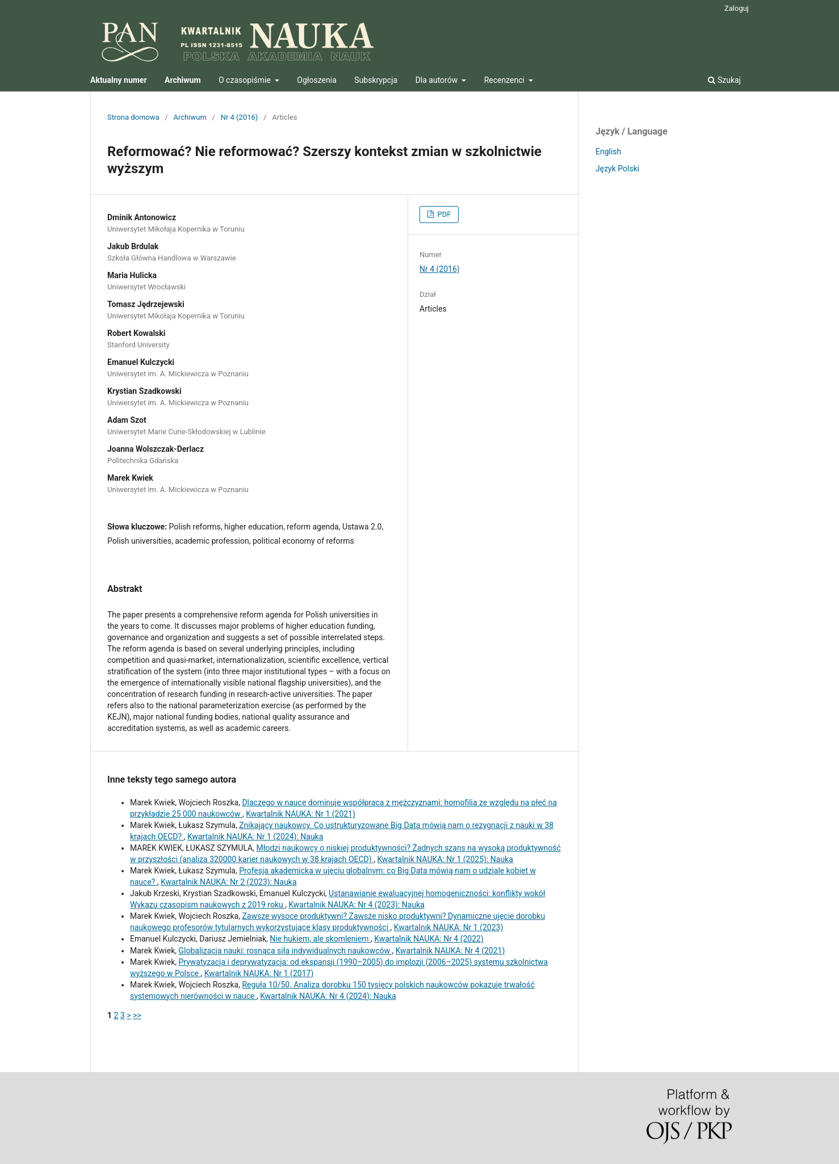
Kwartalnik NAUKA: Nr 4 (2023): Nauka (356, 904)
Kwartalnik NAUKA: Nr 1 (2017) (259, 973)
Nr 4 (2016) (239, 117)
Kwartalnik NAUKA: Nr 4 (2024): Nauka (328, 996)
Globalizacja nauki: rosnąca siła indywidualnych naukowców (285, 950)
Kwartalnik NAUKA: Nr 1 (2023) (449, 927)
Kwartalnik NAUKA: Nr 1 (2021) (300, 813)
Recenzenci (505, 80)
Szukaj (724, 80)
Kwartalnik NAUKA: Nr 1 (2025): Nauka (445, 859)
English (608, 151)
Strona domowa (133, 117)
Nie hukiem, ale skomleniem (320, 938)
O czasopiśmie (245, 80)
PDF (443, 214)
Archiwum (190, 117)
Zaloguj (736, 8)
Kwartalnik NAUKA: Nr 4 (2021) (450, 950)
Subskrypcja (375, 80)
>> (137, 1015)
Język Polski (617, 168)
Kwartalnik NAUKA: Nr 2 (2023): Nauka (228, 881)
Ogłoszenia (317, 80)
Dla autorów (438, 80)
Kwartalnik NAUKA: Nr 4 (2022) (429, 938)
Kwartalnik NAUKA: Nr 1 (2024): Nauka (255, 836)
